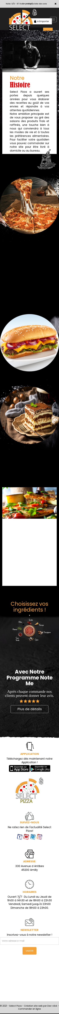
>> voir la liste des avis (36, 3)
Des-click (52, 1005)
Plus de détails (29, 709)
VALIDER (29, 950)
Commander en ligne (29, 1008)
